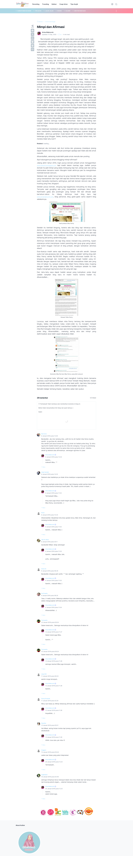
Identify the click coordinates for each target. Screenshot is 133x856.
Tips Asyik (74, 4)
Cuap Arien (63, 4)
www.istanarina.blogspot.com (48, 165)
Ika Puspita (45, 593)
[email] (32, 49)
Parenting (35, 4)
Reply (44, 467)
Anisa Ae (44, 568)
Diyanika (44, 723)
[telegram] (32, 42)
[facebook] (32, 30)
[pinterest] (32, 45)
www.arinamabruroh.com (47, 197)
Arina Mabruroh (51, 454)
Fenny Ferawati (46, 698)
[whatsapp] (32, 38)
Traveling (45, 4)
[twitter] (32, 34)
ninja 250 (44, 674)
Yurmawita (45, 620)
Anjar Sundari (46, 472)
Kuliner (54, 4)
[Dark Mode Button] (112, 4)
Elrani (43, 513)
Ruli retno (44, 434)
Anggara (44, 750)
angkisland (45, 774)
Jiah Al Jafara (46, 539)
